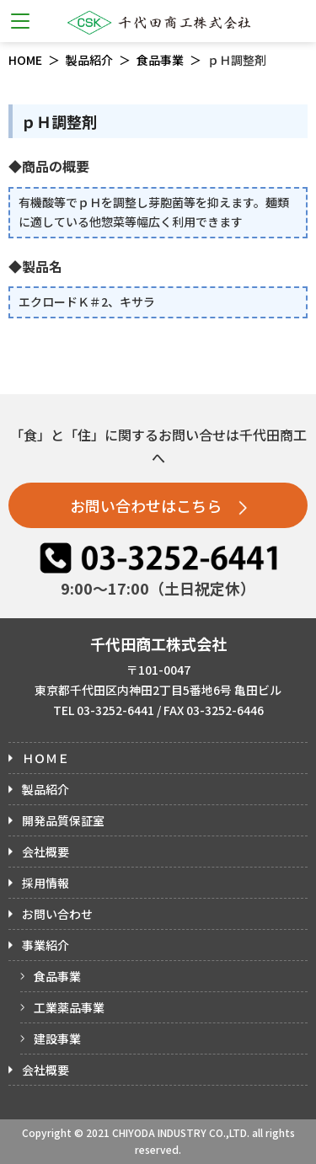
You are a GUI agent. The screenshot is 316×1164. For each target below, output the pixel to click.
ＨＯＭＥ (45, 758)
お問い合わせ (57, 913)
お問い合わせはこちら (158, 505)
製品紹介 (89, 59)
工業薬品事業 (69, 1007)
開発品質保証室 (63, 820)
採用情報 (45, 882)
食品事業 (160, 59)
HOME (25, 59)
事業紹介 (45, 945)
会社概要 (45, 851)
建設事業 (57, 1038)
